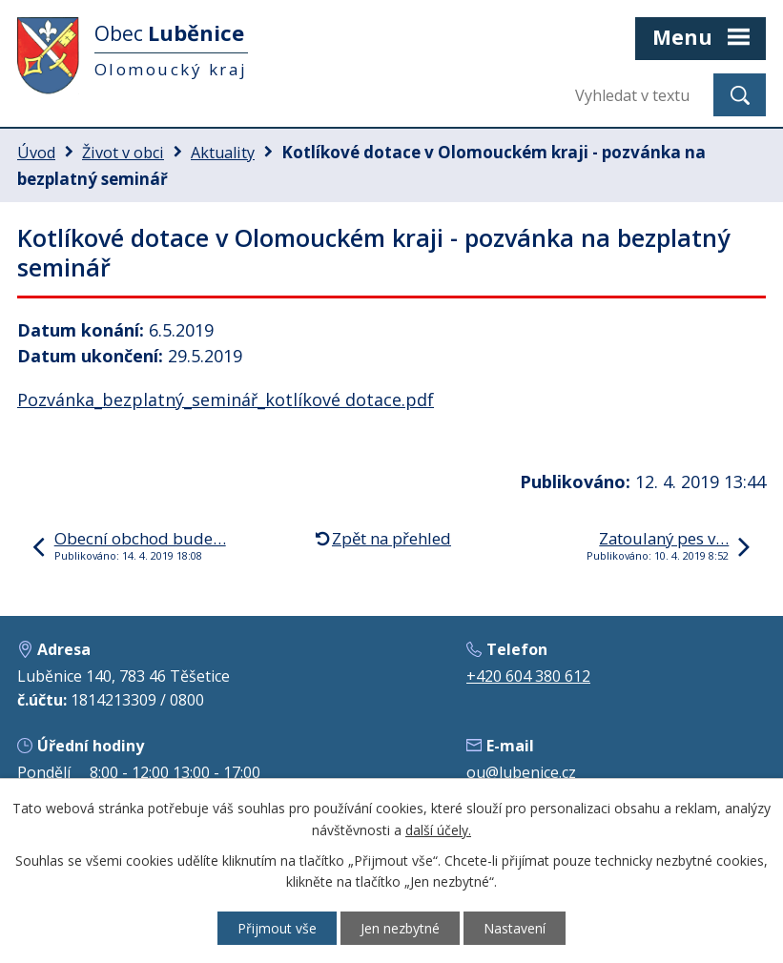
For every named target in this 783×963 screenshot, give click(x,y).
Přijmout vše (277, 928)
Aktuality (223, 152)
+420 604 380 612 (528, 676)
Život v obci (123, 152)
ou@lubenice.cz (521, 772)
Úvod (36, 152)
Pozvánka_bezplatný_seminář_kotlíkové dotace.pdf (225, 399)
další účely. (438, 830)
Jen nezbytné (400, 928)
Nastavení (515, 928)
